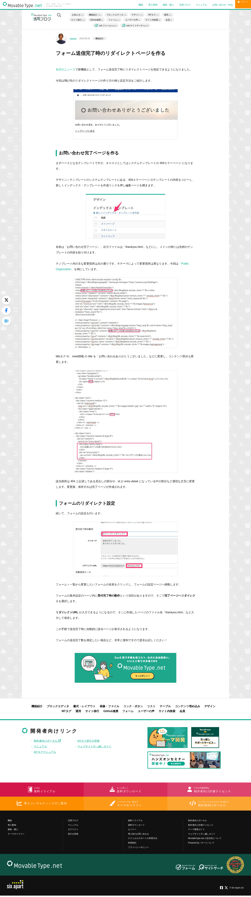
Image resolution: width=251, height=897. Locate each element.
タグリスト (73, 831)
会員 (170, 19)
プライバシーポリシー (138, 848)
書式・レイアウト (84, 706)
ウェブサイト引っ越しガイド (95, 746)
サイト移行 (79, 19)
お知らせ (79, 14)
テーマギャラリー (16, 835)
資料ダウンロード (136, 826)
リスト (151, 706)
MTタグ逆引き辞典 (89, 740)
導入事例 (147, 4)
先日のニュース (65, 69)
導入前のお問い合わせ (138, 835)
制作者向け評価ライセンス (200, 826)
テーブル (165, 706)
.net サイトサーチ (137, 26)
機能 (135, 4)
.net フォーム (107, 25)
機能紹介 (96, 14)
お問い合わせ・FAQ (217, 4)
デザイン (138, 14)
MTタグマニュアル (45, 751)
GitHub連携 (97, 19)
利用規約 (132, 844)
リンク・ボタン (133, 706)
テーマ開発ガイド (196, 831)
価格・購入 (162, 4)
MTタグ (155, 14)
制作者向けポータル (48, 740)
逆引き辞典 (73, 835)
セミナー (132, 831)
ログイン (240, 5)
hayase (73, 38)
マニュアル (195, 4)
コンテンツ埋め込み (187, 706)
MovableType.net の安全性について (204, 839)
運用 (168, 14)
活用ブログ (179, 4)
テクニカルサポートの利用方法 (142, 839)
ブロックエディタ (117, 14)
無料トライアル (135, 822)
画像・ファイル (109, 706)
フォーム (115, 19)
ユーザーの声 (134, 19)
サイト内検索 (154, 19)
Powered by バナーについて (201, 844)
